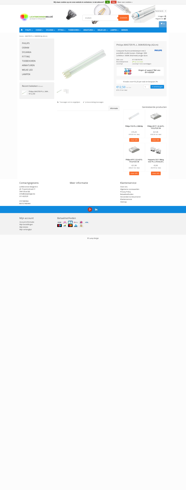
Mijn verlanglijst (26, 477)
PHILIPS (29, 30)
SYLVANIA (50, 30)
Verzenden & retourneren (130, 445)
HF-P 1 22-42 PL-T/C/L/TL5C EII (155, 127)
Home (21, 36)
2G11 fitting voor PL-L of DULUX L (156, 161)
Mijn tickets (24, 475)
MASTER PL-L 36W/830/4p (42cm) (36, 36)
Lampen (114, 30)
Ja (107, 2)
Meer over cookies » (125, 2)
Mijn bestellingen (26, 472)
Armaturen (89, 30)
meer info (134, 140)
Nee (113, 2)
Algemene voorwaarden (129, 437)
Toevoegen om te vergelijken (68, 102)
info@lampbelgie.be (27, 442)
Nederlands (159, 11)
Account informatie (27, 470)
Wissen (40, 86)
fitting (61, 30)
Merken (124, 30)
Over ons (123, 435)
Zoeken (123, 18)
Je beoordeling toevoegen (93, 102)
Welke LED (103, 30)
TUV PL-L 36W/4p (134, 126)
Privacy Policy (125, 440)
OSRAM (39, 30)
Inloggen (162, 16)
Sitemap (123, 450)
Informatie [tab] (114, 108)
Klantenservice (126, 447)
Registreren (161, 19)
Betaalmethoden (126, 442)
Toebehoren (74, 30)
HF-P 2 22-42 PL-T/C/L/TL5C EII (134, 161)
